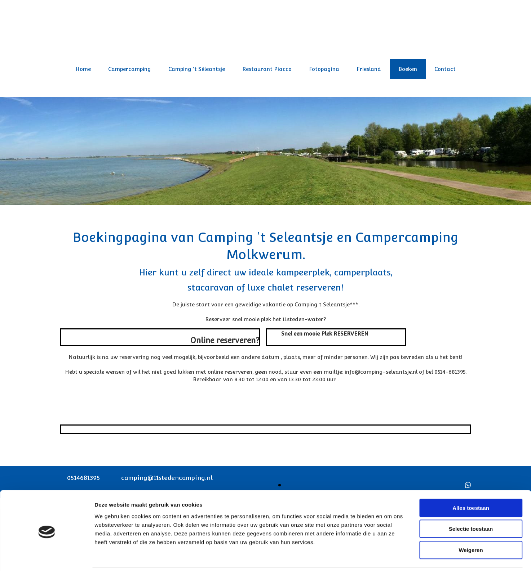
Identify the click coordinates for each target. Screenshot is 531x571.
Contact (445, 69)
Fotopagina (324, 69)
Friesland (369, 69)
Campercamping (129, 69)
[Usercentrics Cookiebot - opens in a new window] (46, 557)
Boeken (407, 69)
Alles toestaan (470, 483)
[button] (325, 333)
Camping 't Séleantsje (196, 69)
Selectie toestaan (471, 504)
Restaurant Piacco (267, 69)
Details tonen (389, 557)
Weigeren (471, 525)
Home (83, 69)
